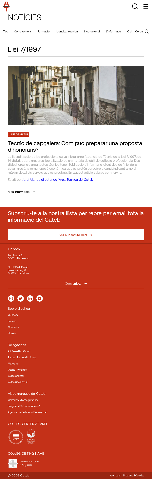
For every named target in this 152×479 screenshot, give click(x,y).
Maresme (13, 363)
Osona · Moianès (17, 369)
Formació (44, 31)
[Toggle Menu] (146, 6)
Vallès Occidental (18, 382)
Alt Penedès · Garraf (19, 351)
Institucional (92, 31)
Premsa (12, 321)
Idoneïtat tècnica (67, 31)
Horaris (12, 333)
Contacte (13, 327)
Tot (5, 31)
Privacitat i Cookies (133, 475)
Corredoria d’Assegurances (23, 400)
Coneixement (22, 31)
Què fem (13, 314)
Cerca (142, 31)
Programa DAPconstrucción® (24, 406)
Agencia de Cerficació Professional (27, 412)
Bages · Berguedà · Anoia (22, 357)
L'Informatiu (113, 31)
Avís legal (115, 475)
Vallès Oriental (16, 375)
